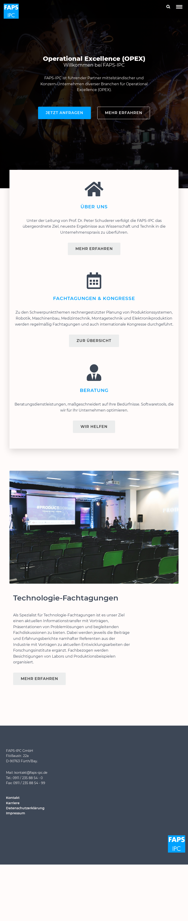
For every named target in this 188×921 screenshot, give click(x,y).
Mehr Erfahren (94, 249)
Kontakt (13, 798)
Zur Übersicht (94, 340)
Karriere (13, 803)
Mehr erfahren (123, 113)
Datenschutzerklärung (25, 808)
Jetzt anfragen (64, 113)
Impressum (15, 813)
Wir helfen (94, 426)
